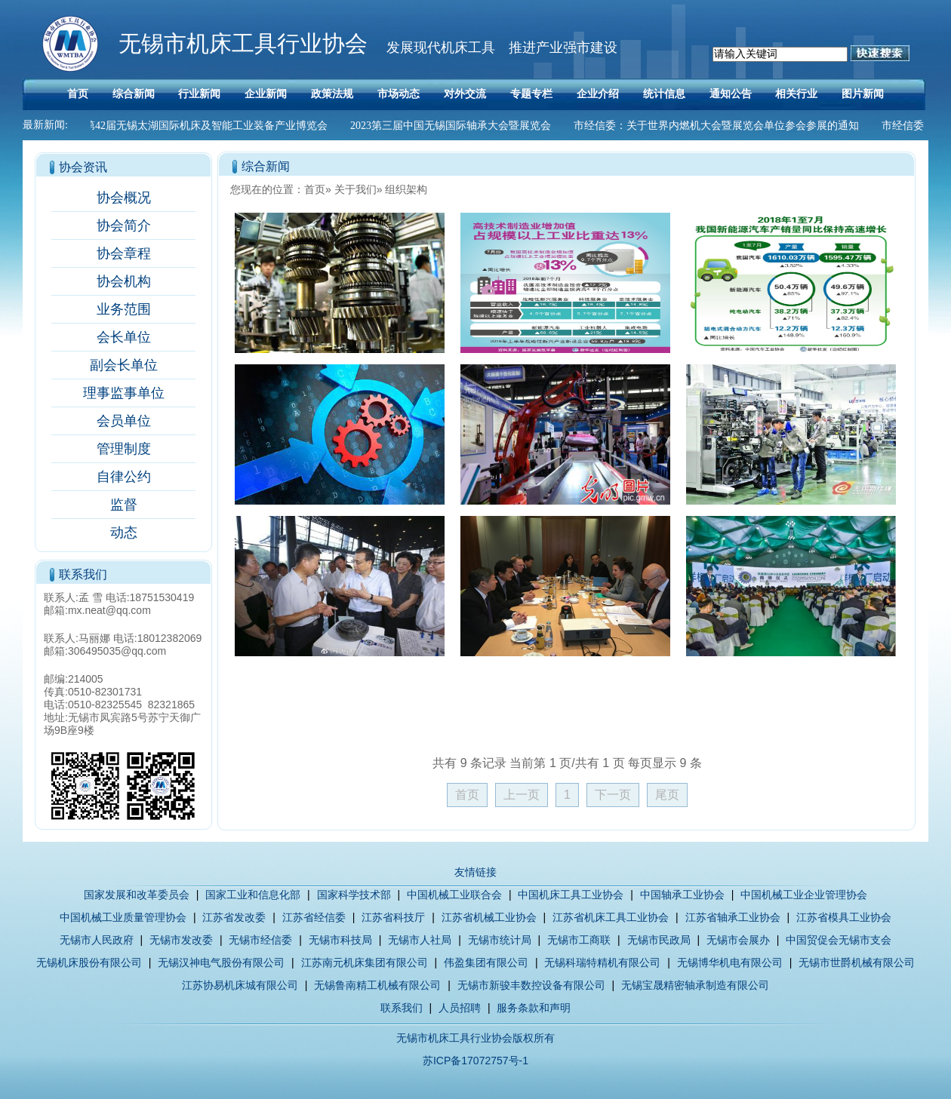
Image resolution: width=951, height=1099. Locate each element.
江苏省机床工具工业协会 (610, 917)
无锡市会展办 (738, 940)
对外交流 (465, 94)
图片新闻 (863, 94)
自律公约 (124, 476)
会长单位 (124, 337)
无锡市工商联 (579, 940)
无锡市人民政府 (97, 940)
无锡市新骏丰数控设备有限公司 (531, 985)
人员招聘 (460, 1008)
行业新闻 (199, 94)
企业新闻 (266, 94)
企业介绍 (598, 94)
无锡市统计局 (499, 940)
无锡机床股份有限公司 (89, 962)
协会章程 (124, 253)
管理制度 (124, 448)
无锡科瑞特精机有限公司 (602, 962)
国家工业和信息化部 (252, 895)
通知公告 (730, 94)
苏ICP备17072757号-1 (475, 1060)
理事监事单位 (124, 393)
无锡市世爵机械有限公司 (857, 962)
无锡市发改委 (181, 940)
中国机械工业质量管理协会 (123, 917)
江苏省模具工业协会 (843, 917)
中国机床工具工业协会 (570, 895)
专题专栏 (531, 94)
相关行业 (796, 94)
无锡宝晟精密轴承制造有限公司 (695, 985)
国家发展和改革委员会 (136, 895)
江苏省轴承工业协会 (732, 917)
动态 (123, 532)
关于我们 (355, 189)
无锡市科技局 (340, 940)
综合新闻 (133, 94)
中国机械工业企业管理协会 (803, 895)
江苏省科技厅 (393, 917)
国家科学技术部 (354, 895)
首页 (77, 94)
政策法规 (332, 94)
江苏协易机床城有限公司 (240, 985)
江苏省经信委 (314, 917)
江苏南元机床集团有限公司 (364, 962)
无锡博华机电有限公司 (730, 962)
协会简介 (124, 225)
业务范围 (124, 309)
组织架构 (406, 189)
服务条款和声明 (534, 1008)
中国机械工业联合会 (454, 895)
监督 (123, 504)
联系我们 (401, 1008)
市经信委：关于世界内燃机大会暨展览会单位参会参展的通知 (720, 125)
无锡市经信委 (260, 940)
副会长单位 (124, 365)
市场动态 (398, 94)
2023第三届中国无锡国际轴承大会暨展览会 (454, 125)
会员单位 (124, 420)
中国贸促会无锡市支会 (838, 940)
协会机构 (124, 281)
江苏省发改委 (234, 917)
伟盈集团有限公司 (486, 962)
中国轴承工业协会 (682, 895)
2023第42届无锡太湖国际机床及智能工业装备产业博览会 (199, 125)
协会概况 (124, 197)
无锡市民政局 (659, 940)
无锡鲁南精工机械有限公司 (377, 985)
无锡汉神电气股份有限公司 (221, 962)
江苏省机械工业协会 (489, 917)
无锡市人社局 (419, 940)
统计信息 (664, 94)
